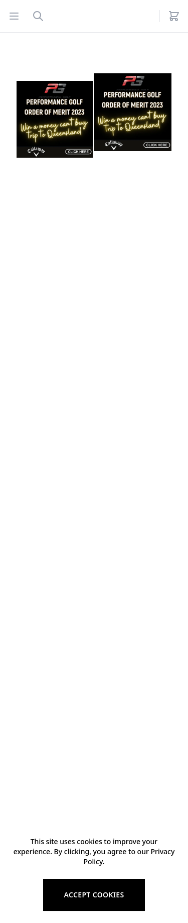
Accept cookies (94, 894)
